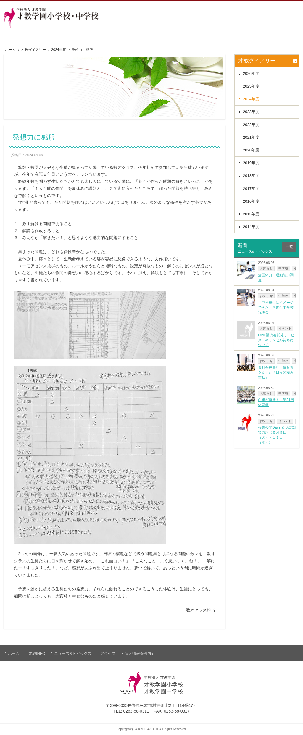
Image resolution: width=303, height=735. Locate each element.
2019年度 (251, 163)
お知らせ (266, 268)
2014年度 (251, 226)
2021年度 (251, 137)
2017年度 (251, 188)
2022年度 (251, 124)
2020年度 (251, 150)
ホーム (10, 50)
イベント (284, 328)
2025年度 (251, 86)
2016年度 (251, 201)
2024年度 (58, 50)
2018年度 (251, 175)
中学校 (283, 268)
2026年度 (251, 73)
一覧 (289, 247)
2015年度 (251, 214)
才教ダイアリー (33, 50)
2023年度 (251, 111)
